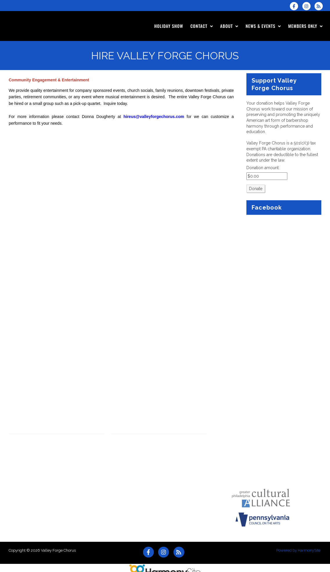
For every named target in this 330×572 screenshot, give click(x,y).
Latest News (20, 449)
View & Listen (21, 440)
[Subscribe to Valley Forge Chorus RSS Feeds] (320, 6)
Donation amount (262, 167)
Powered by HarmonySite (298, 550)
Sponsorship (21, 458)
